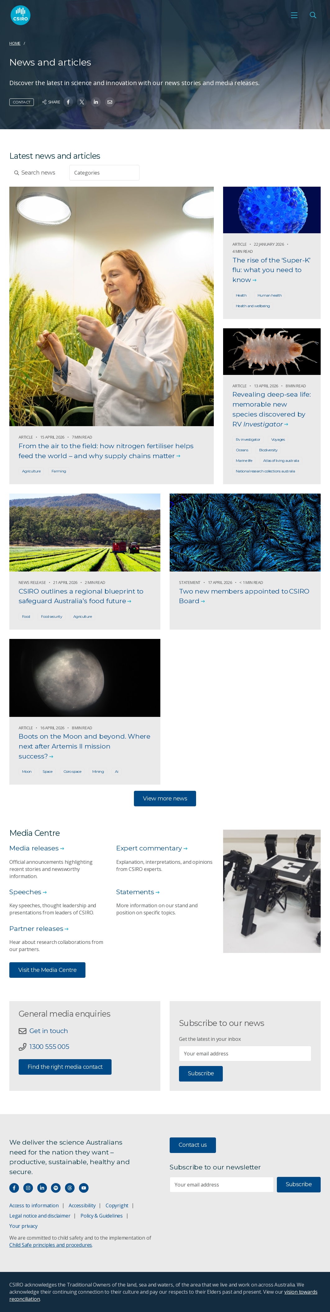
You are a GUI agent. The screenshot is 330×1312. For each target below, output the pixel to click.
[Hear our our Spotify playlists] (56, 1188)
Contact (21, 102)
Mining (98, 771)
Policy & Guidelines (101, 1215)
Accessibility (82, 1205)
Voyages (278, 439)
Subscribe (201, 1073)
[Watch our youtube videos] (84, 1188)
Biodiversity (268, 450)
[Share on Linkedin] (96, 102)
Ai (116, 771)
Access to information (34, 1205)
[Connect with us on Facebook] (14, 1188)
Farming (59, 471)
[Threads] (70, 1188)
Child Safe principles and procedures (50, 1244)
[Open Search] (313, 16)
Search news (34, 172)
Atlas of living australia (281, 460)
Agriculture (31, 471)
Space (47, 771)
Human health (270, 295)
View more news (165, 798)
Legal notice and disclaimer (39, 1215)
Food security (51, 616)
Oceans (242, 450)
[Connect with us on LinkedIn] (42, 1188)
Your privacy (23, 1226)
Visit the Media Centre (47, 970)
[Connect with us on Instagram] (28, 1188)
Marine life (244, 460)
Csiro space (72, 771)
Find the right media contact (65, 1067)
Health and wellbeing (253, 305)
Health (241, 295)
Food (26, 616)
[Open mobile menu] (294, 16)
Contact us (193, 1144)
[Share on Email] (110, 102)
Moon (26, 771)
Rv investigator (248, 439)
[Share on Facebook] (68, 102)
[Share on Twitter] (82, 102)
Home (15, 43)
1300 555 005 (50, 1047)
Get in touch (50, 1031)
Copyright (117, 1205)
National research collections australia (265, 471)
